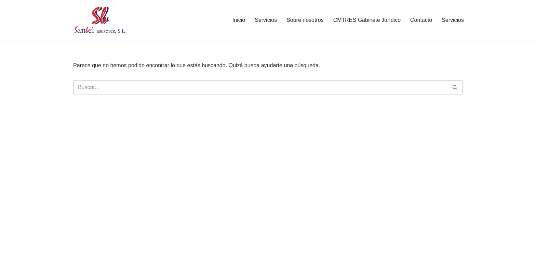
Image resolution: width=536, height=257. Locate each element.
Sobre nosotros (305, 20)
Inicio (238, 20)
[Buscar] (260, 87)
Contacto (421, 20)
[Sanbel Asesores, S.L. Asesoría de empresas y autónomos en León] (100, 20)
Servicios (266, 20)
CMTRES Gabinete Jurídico (367, 20)
